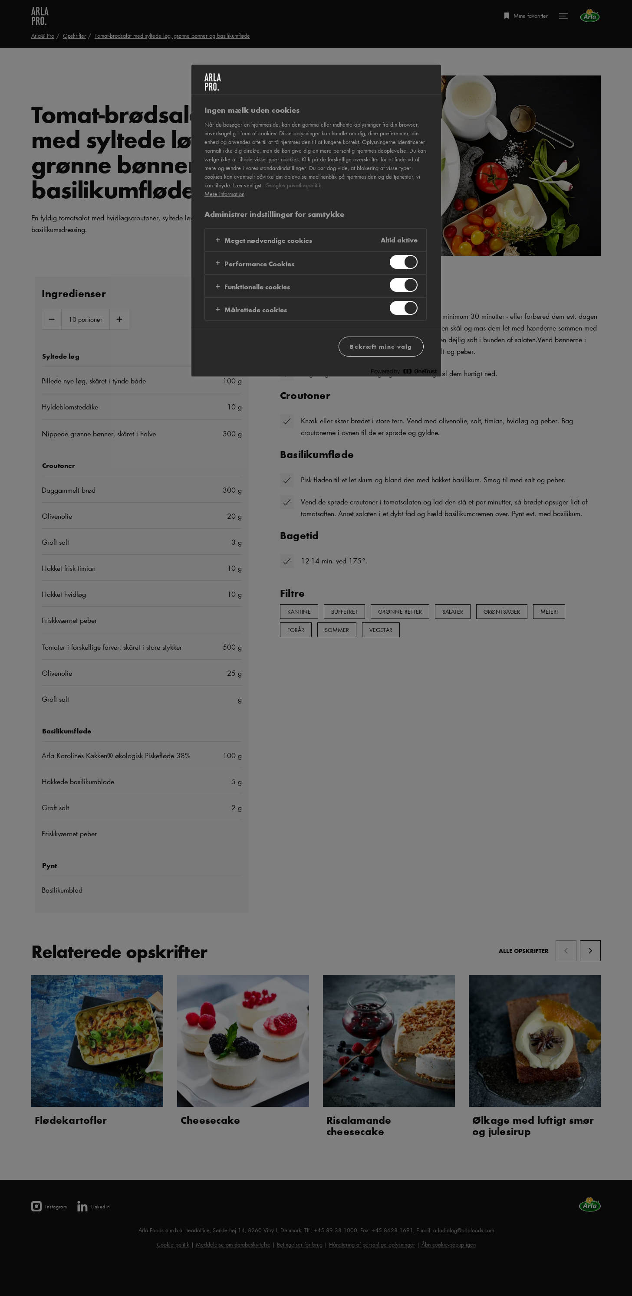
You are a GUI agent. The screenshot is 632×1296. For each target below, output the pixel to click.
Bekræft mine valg (381, 346)
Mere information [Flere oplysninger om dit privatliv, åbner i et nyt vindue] (224, 194)
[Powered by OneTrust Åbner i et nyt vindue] (404, 371)
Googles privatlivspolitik (293, 185)
